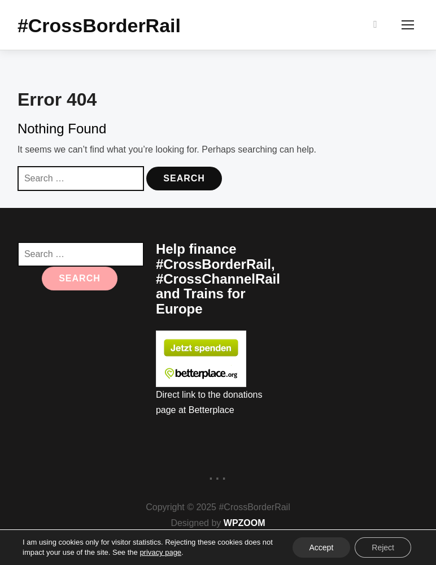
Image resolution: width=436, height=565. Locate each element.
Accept (321, 547)
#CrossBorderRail (99, 26)
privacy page (160, 552)
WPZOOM (244, 523)
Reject (383, 547)
